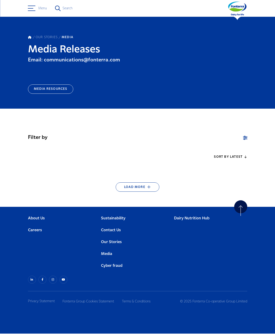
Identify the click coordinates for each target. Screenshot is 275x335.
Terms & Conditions (137, 302)
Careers (35, 232)
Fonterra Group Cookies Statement (89, 302)
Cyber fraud (111, 267)
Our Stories (111, 243)
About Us (36, 220)
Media (106, 255)
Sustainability (113, 220)
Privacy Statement (41, 302)
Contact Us (111, 232)
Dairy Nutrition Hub (191, 220)
